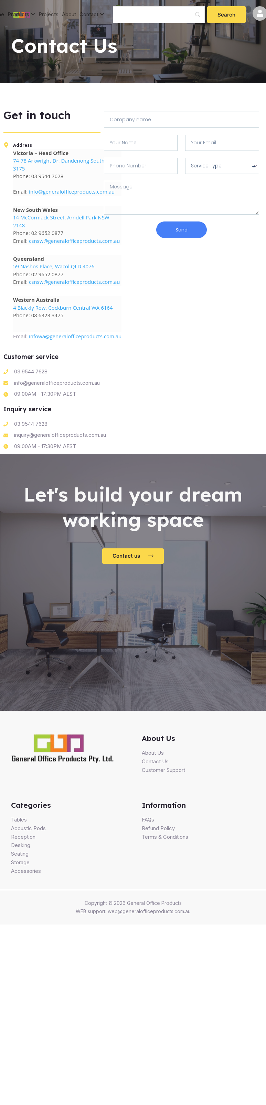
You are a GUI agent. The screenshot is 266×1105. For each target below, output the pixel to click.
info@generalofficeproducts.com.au (72, 191)
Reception (23, 837)
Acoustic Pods (28, 828)
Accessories (26, 871)
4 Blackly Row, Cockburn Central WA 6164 (63, 307)
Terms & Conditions (165, 837)
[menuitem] (21, 14)
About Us (153, 753)
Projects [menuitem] (48, 14)
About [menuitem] (69, 14)
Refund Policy (158, 828)
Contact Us (155, 761)
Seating (20, 853)
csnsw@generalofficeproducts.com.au (74, 240)
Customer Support (163, 770)
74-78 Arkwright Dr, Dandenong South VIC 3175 (63, 164)
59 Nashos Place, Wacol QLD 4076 (53, 266)
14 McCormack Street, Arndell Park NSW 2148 (61, 221)
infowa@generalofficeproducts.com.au (75, 336)
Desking (20, 845)
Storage (20, 862)
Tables (19, 819)
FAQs (148, 819)
